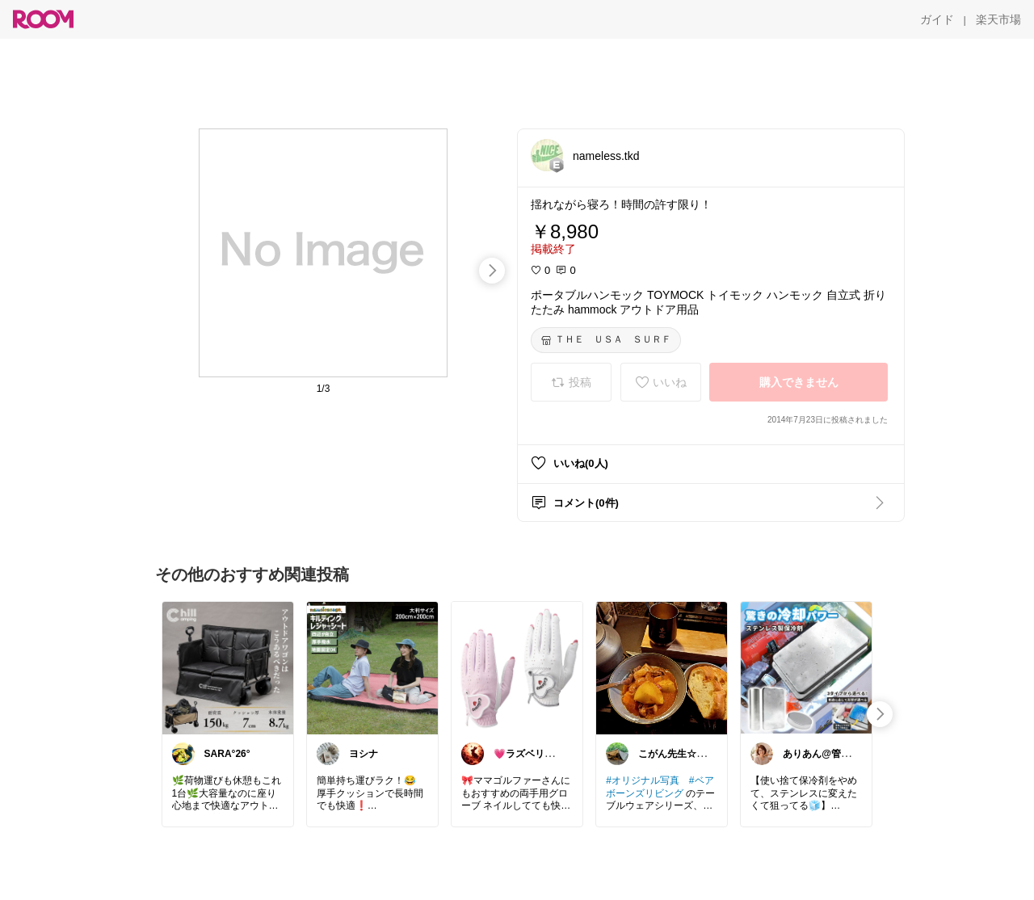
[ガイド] (937, 19)
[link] (227, 667)
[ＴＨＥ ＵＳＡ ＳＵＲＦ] (606, 340)
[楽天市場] (998, 19)
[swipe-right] (492, 271)
